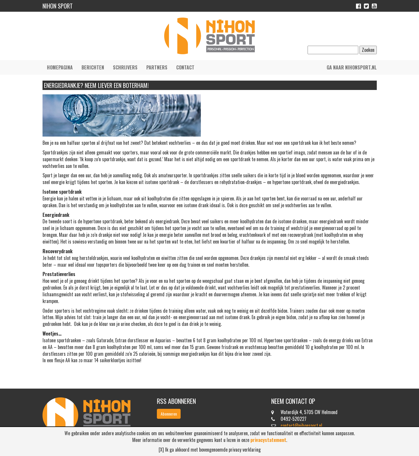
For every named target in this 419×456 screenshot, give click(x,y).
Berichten (93, 67)
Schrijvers (125, 67)
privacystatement (268, 439)
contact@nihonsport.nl (301, 425)
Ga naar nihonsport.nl (352, 67)
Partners (156, 67)
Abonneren (169, 414)
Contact (185, 67)
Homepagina (60, 67)
